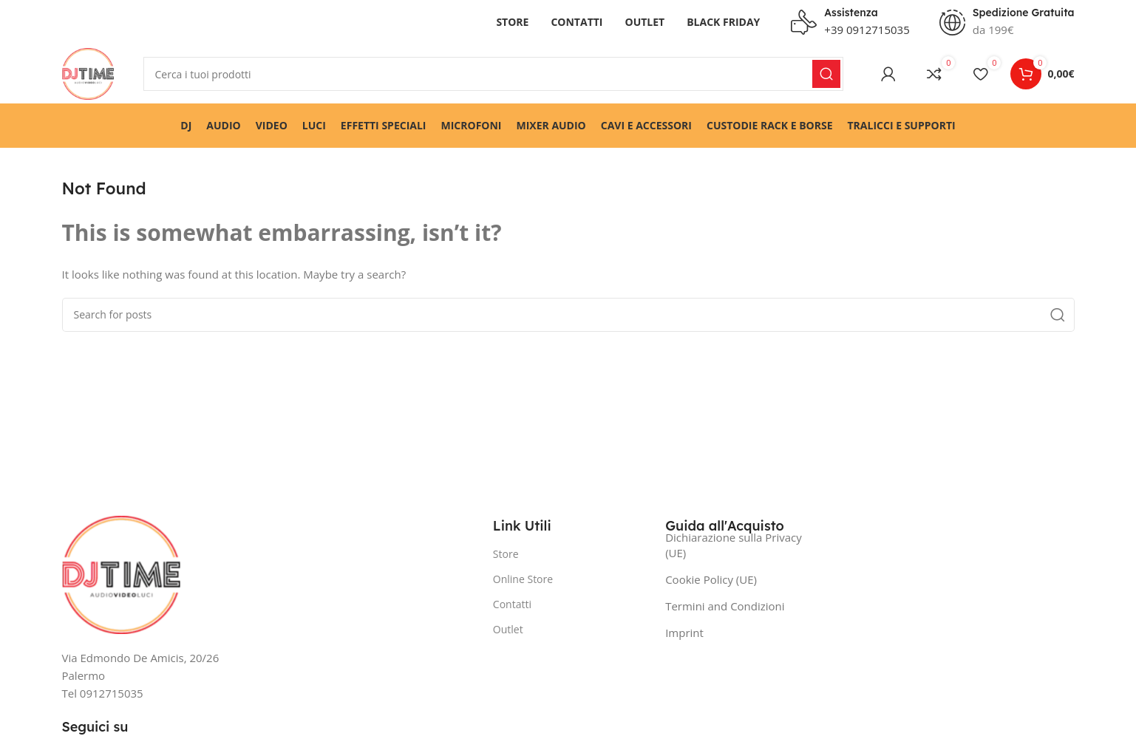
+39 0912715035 (866, 29)
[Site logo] (88, 72)
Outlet (508, 629)
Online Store (523, 579)
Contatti (512, 604)
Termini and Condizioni (724, 606)
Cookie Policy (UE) (711, 579)
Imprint (684, 632)
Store (506, 554)
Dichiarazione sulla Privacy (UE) (733, 545)
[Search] (493, 74)
